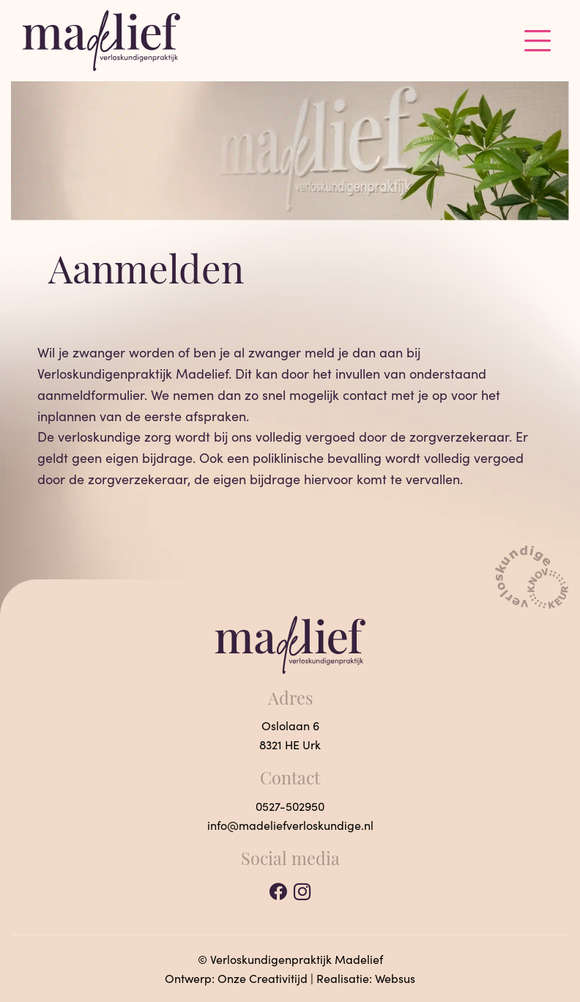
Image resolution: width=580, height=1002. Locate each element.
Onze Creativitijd (263, 978)
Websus (395, 978)
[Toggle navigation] (537, 40)
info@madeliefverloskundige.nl (290, 825)
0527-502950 (290, 806)
